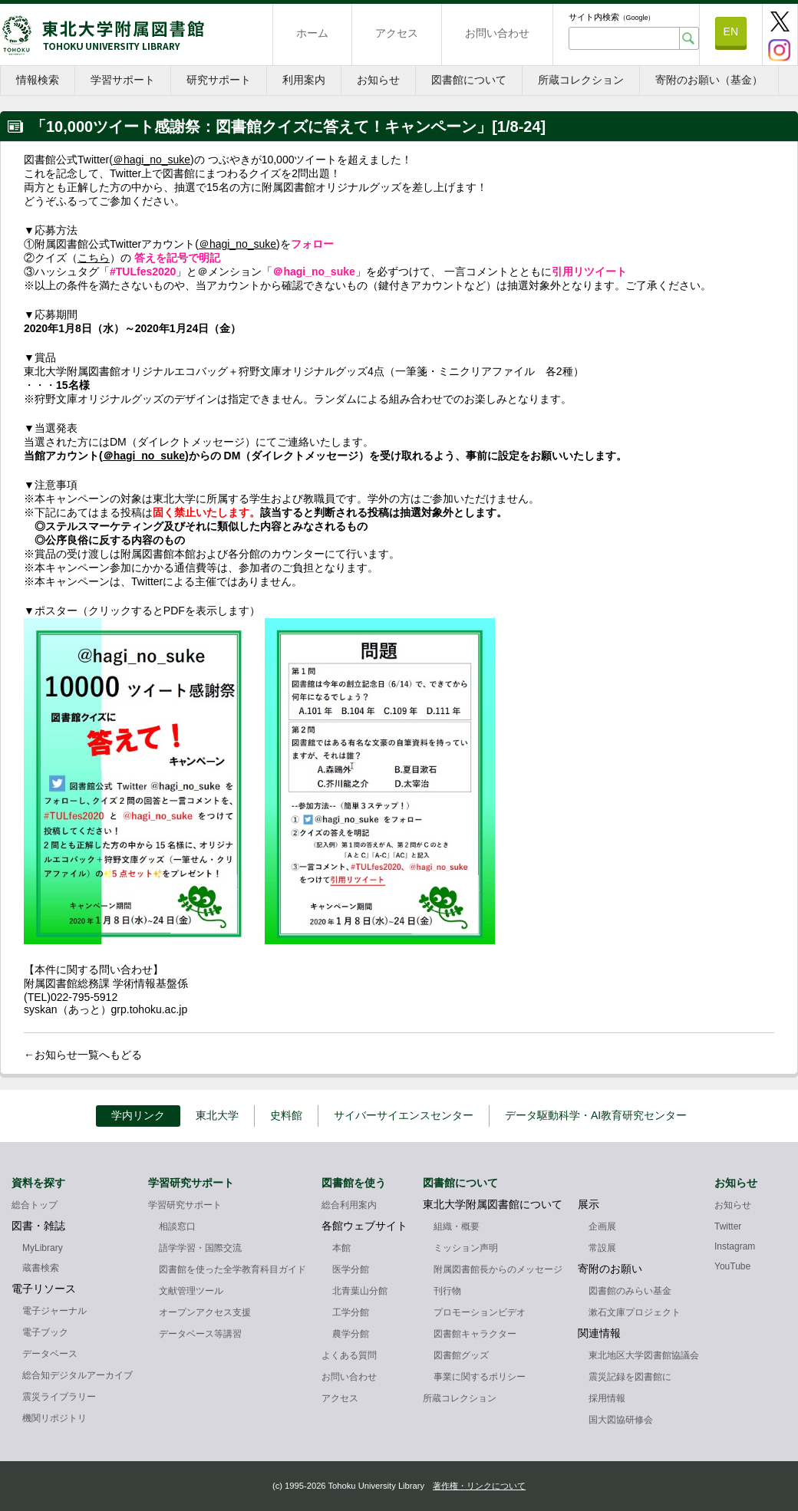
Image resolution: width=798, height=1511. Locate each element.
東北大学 (217, 1115)
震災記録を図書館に (630, 1376)
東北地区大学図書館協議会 (644, 1355)
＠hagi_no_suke (151, 159)
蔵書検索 (40, 1267)
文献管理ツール (191, 1291)
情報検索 (37, 80)
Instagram (734, 1246)
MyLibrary (42, 1248)
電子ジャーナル (54, 1310)
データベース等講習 (200, 1333)
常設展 (602, 1248)
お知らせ (378, 80)
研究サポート (218, 80)
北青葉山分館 (359, 1291)
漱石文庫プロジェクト (635, 1312)
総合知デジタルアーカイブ (77, 1375)
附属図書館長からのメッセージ (498, 1269)
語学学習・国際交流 (200, 1248)
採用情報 (607, 1398)
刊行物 (447, 1291)
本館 (341, 1248)
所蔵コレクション (581, 80)
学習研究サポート (185, 1205)
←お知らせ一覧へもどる (83, 1054)
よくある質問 (349, 1355)
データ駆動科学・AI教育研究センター (596, 1115)
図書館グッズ (461, 1355)
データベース (49, 1353)
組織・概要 (457, 1226)
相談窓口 (177, 1226)
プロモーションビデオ (480, 1312)
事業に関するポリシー (480, 1376)
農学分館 (350, 1333)
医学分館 (350, 1269)
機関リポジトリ (54, 1418)
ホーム (312, 33)
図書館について (468, 80)
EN (731, 31)
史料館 (286, 1115)
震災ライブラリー (59, 1396)
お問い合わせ (497, 33)
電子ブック (45, 1332)
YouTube (732, 1266)
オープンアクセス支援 (205, 1312)
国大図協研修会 (621, 1419)
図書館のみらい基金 (630, 1291)
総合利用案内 (349, 1205)
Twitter (727, 1226)
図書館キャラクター (475, 1333)
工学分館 (350, 1312)
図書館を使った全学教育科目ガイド (232, 1269)
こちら (93, 258)
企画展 (602, 1226)
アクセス (396, 33)
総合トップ (35, 1205)
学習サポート (123, 80)
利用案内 (303, 80)
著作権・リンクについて (479, 1485)
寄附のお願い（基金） (709, 80)
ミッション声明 (466, 1248)
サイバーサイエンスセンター (403, 1115)
